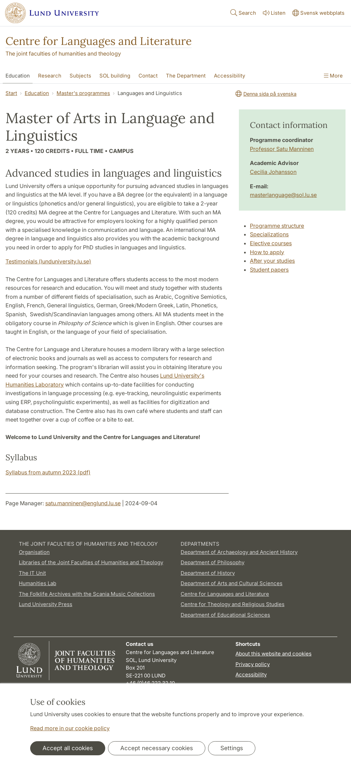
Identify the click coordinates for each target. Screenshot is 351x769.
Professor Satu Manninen (282, 148)
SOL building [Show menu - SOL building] (114, 75)
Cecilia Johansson (273, 171)
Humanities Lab (37, 583)
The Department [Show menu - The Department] (186, 75)
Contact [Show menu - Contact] (148, 75)
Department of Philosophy (212, 562)
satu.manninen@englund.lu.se (83, 503)
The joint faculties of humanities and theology (63, 53)
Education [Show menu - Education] (17, 75)
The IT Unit (32, 573)
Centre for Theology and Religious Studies (233, 604)
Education (37, 93)
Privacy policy (252, 664)
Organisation (34, 552)
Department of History (208, 573)
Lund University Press (45, 604)
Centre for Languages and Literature (98, 41)
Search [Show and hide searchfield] (242, 12)
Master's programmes (83, 93)
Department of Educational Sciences (225, 615)
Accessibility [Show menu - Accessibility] (229, 75)
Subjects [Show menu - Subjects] (80, 75)
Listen (274, 13)
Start (11, 93)
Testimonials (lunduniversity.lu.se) (48, 261)
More (333, 75)
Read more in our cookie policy (70, 728)
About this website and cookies (273, 653)
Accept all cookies (68, 748)
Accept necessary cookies (156, 748)
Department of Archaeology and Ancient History (239, 552)
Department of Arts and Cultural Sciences (231, 583)
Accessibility (251, 674)
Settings (231, 748)
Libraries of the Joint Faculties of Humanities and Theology (91, 562)
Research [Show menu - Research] (49, 75)
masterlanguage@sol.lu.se (283, 194)
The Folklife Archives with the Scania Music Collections (87, 594)
